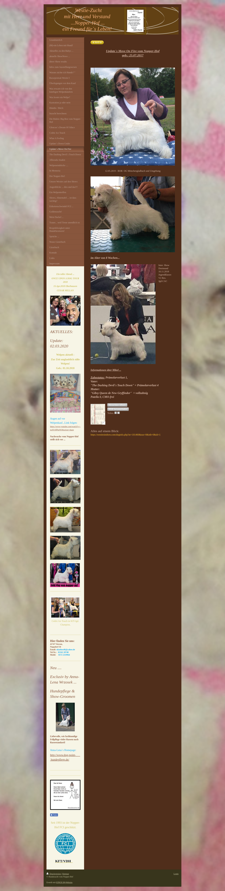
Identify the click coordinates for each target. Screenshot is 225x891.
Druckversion (53, 874)
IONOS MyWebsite (64, 882)
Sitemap (65, 874)
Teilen (54, 815)
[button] (117, 405)
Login (176, 874)
